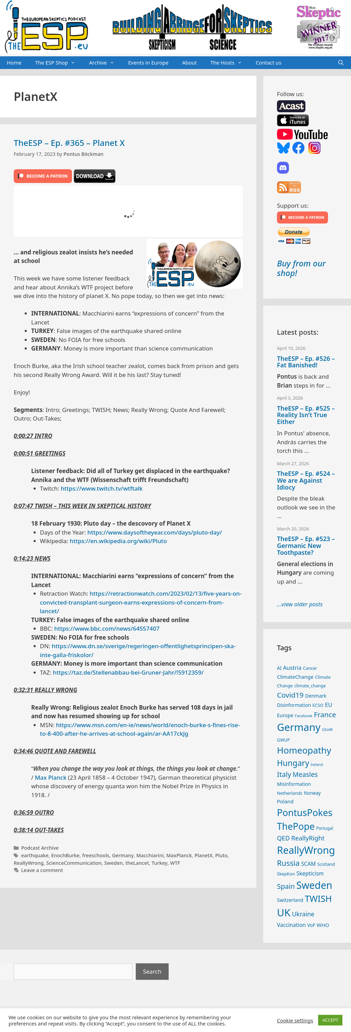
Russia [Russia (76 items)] (288, 863)
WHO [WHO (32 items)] (323, 924)
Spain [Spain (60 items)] (286, 886)
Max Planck (50, 777)
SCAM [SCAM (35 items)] (308, 864)
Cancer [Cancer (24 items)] (310, 668)
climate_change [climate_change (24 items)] (310, 686)
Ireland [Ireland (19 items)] (317, 764)
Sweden (113, 863)
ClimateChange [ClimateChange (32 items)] (295, 676)
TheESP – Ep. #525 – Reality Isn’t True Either (306, 415)
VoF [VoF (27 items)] (311, 925)
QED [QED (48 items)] (283, 838)
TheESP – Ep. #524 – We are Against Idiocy (306, 480)
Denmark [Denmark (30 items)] (315, 695)
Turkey (159, 863)
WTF (175, 863)
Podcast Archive (40, 848)
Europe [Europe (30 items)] (285, 715)
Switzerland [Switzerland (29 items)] (290, 900)
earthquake (35, 855)
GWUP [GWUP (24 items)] (283, 740)
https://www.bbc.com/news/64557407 (106, 628)
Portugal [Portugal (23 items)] (324, 828)
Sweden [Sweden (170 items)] (314, 885)
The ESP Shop (58, 62)
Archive (105, 62)
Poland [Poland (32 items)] (285, 801)
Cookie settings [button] (295, 1020)
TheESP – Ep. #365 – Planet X (69, 142)
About (189, 62)
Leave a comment (42, 870)
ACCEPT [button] (330, 1020)
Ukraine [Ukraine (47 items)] (303, 914)
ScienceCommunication (74, 863)
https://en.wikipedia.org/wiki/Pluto (118, 541)
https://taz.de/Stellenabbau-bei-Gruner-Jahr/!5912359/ (128, 672)
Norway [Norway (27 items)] (312, 793)
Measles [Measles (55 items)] (305, 774)
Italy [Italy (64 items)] (284, 774)
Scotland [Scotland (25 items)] (326, 864)
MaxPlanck (179, 855)
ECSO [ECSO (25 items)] (318, 705)
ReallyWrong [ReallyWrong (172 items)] (306, 850)
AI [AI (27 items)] (279, 668)
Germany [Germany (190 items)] (298, 727)
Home (14, 62)
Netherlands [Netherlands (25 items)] (289, 793)
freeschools (95, 855)
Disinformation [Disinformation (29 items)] (294, 705)
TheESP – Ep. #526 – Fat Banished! (306, 361)
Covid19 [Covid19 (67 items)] (290, 695)
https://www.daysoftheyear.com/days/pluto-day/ (154, 532)
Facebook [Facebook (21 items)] (303, 715)
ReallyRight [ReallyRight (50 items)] (308, 838)
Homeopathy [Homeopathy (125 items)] (304, 750)
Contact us (268, 62)
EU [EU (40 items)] (328, 705)
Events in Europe (148, 62)
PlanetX (203, 855)
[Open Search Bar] (341, 62)
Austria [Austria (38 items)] (292, 668)
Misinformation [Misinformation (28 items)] (294, 784)
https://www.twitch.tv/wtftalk (102, 488)
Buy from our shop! (301, 268)
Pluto (221, 855)
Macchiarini (150, 855)
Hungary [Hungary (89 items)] (293, 762)
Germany (123, 855)
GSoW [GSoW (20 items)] (327, 729)
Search (152, 971)
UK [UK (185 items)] (283, 912)
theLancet (137, 863)
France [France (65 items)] (325, 714)
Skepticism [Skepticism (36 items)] (310, 873)
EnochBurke (65, 855)
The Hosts (229, 62)
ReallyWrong (29, 863)
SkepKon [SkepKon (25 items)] (286, 874)
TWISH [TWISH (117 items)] (318, 898)
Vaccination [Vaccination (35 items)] (291, 925)
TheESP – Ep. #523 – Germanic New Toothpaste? (306, 546)
